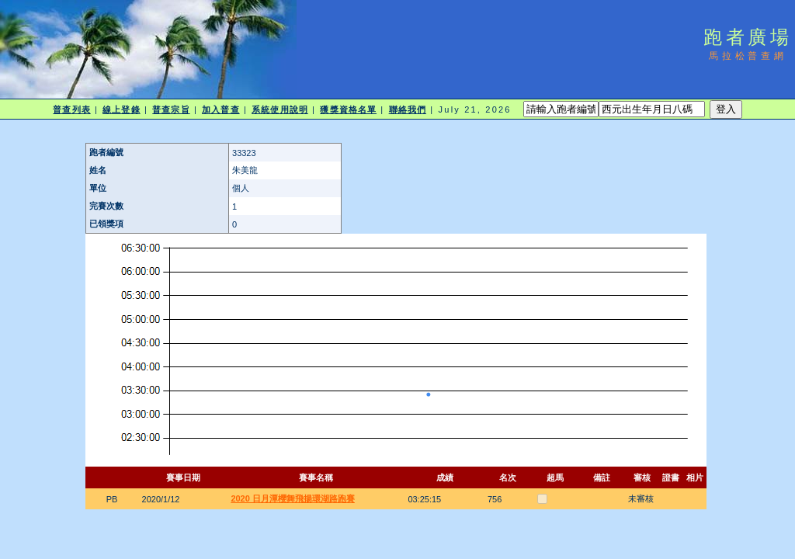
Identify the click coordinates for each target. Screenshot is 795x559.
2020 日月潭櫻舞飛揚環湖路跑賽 (293, 498)
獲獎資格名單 (348, 109)
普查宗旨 (170, 109)
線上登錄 (121, 109)
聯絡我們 (407, 109)
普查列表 (71, 109)
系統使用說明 (280, 109)
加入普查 (220, 109)
